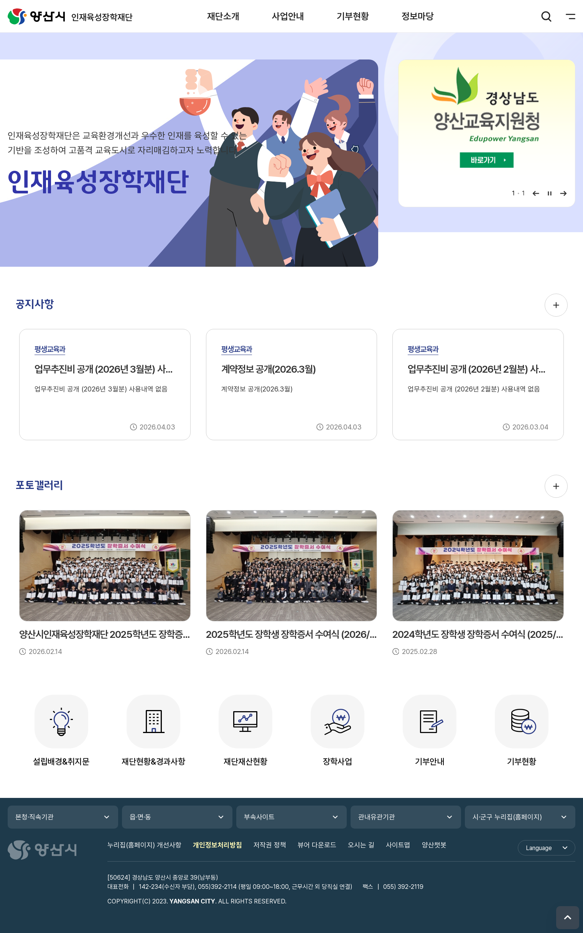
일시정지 (549, 193)
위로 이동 (567, 917)
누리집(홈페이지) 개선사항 (144, 845)
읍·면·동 (140, 817)
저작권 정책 (270, 845)
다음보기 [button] (563, 193)
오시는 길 (361, 845)
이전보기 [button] (536, 193)
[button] (223, 16)
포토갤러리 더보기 (556, 486)
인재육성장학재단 (36, 16)
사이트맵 (398, 845)
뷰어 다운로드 (317, 845)
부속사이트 (259, 817)
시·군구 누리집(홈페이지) (507, 817)
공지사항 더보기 (556, 305)
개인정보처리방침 (217, 845)
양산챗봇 (434, 845)
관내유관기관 (376, 817)
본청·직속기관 (34, 817)
